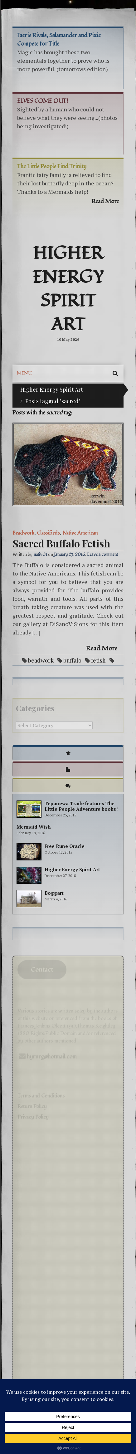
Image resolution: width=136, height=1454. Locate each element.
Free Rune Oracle (65, 846)
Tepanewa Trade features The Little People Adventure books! (81, 806)
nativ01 (40, 554)
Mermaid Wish (34, 827)
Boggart (54, 893)
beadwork (41, 660)
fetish (98, 660)
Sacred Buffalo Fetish (61, 543)
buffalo (72, 660)
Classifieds (48, 533)
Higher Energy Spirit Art (68, 289)
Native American (80, 533)
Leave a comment (102, 554)
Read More (101, 648)
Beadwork (23, 533)
